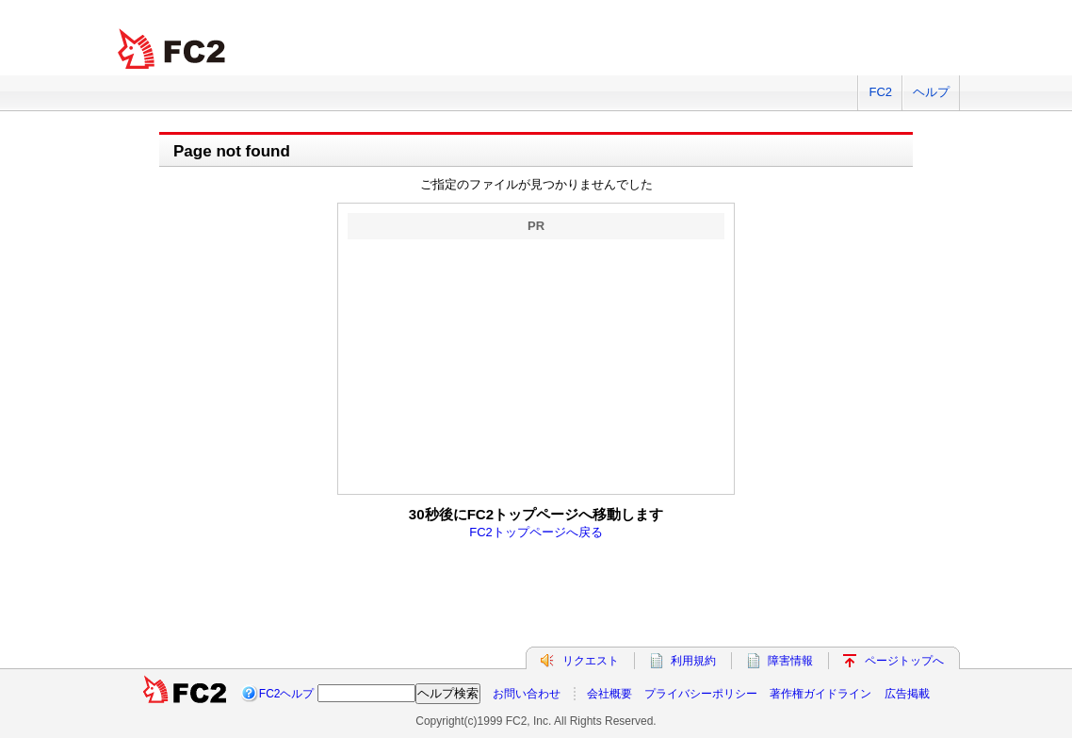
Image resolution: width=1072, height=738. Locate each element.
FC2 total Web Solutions (173, 49)
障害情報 (790, 660)
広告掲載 (907, 693)
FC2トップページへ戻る (536, 532)
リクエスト (590, 660)
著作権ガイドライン (820, 693)
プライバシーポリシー (700, 693)
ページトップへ (904, 660)
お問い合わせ (526, 693)
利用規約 (693, 660)
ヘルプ (931, 92)
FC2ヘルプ (287, 693)
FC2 (880, 92)
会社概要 (609, 693)
